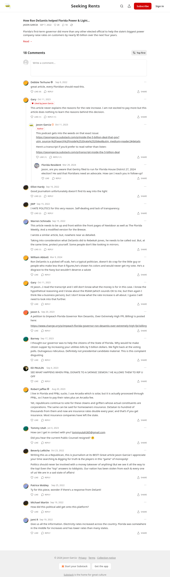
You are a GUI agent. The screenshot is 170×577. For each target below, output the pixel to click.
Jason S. (35, 311)
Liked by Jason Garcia (42, 103)
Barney (35, 338)
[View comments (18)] (65, 25)
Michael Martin (40, 502)
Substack (69, 574)
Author (40, 128)
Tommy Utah (38, 428)
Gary (33, 99)
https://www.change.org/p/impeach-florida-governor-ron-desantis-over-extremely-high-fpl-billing (89, 325)
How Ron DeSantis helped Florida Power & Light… (56, 20)
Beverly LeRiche (40, 450)
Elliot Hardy (38, 186)
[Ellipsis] (145, 82)
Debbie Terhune (40, 82)
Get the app (101, 566)
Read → (27, 41)
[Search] (121, 6)
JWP (33, 204)
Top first (139, 52)
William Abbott (40, 257)
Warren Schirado (41, 221)
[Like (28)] (56, 25)
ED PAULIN (37, 367)
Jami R (34, 519)
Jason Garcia (30, 24)
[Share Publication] (129, 6)
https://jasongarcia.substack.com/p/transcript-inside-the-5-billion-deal (78, 152)
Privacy (83, 557)
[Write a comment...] (89, 68)
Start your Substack (74, 566)
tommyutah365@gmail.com (88, 432)
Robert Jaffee (38, 389)
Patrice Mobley (40, 485)
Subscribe (143, 6)
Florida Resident (51, 164)
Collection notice (106, 557)
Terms (91, 557)
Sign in (160, 6)
